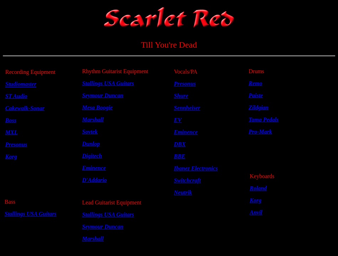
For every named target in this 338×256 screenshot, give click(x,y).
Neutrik (183, 193)
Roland (258, 188)
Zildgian (259, 108)
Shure (181, 96)
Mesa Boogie (97, 108)
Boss (10, 120)
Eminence (186, 132)
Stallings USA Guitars (31, 214)
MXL (11, 132)
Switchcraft (187, 180)
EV (177, 120)
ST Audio (16, 96)
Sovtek (90, 132)
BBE (179, 156)
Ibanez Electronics (196, 168)
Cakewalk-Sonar (24, 108)
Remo (255, 83)
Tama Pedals (264, 120)
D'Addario (94, 180)
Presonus (185, 84)
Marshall (93, 120)
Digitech (92, 156)
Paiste (256, 95)
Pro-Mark (260, 132)
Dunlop (91, 144)
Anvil (256, 212)
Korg (256, 200)
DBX (180, 144)
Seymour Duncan (102, 95)
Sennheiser (187, 108)
